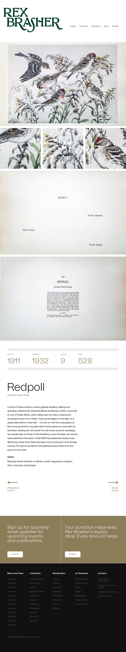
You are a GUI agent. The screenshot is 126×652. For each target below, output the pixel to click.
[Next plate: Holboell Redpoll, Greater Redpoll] (113, 485)
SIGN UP (15, 554)
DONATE (73, 554)
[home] (37, 20)
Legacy (73, 26)
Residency (96, 26)
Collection (83, 26)
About (106, 26)
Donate (115, 26)
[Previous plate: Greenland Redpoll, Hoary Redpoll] (13, 485)
